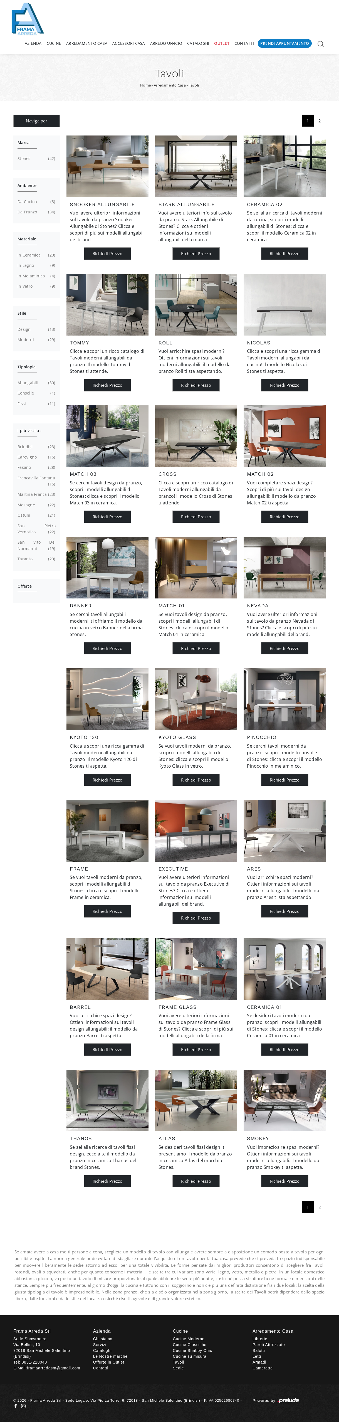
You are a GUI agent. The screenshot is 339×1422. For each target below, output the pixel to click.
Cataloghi (198, 43)
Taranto (36, 559)
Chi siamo (102, 1339)
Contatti (244, 43)
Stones (36, 159)
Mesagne (36, 505)
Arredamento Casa (86, 43)
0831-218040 (34, 1362)
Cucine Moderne (189, 1339)
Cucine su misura (190, 1356)
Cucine (54, 43)
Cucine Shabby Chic (192, 1350)
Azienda (33, 43)
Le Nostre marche (110, 1356)
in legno (36, 265)
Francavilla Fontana (36, 481)
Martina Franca (36, 494)
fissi (36, 404)
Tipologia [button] (27, 366)
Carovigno (36, 457)
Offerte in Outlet (108, 1362)
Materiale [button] (27, 238)
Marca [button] (23, 142)
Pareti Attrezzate (269, 1344)
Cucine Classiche (190, 1344)
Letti (257, 1356)
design (36, 329)
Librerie (260, 1339)
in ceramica (36, 255)
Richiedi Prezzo (108, 253)
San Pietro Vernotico (37, 529)
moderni (36, 340)
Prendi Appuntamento (284, 43)
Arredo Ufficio (166, 43)
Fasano (36, 467)
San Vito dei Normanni (37, 545)
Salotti (259, 1350)
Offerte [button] (25, 586)
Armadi (259, 1362)
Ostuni (36, 515)
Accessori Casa (128, 43)
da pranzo (36, 212)
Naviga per (36, 121)
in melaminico (36, 276)
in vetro (36, 286)
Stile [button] (22, 313)
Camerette (263, 1368)
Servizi (100, 1344)
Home (145, 85)
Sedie (178, 1368)
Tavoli (194, 85)
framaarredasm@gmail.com (53, 1368)
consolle (36, 393)
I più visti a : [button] (29, 430)
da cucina (36, 202)
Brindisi (36, 447)
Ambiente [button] (27, 185)
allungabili (36, 383)
